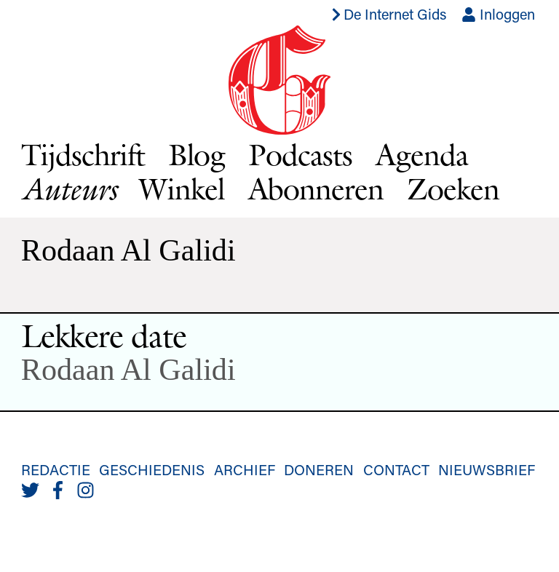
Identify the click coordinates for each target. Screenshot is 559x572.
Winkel (182, 188)
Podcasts (300, 154)
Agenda (422, 154)
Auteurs (68, 188)
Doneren (319, 469)
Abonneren (316, 188)
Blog (197, 154)
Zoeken (453, 188)
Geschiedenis (152, 469)
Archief (244, 469)
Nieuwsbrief (486, 469)
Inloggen (498, 13)
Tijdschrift (83, 154)
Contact (396, 469)
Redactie (55, 469)
